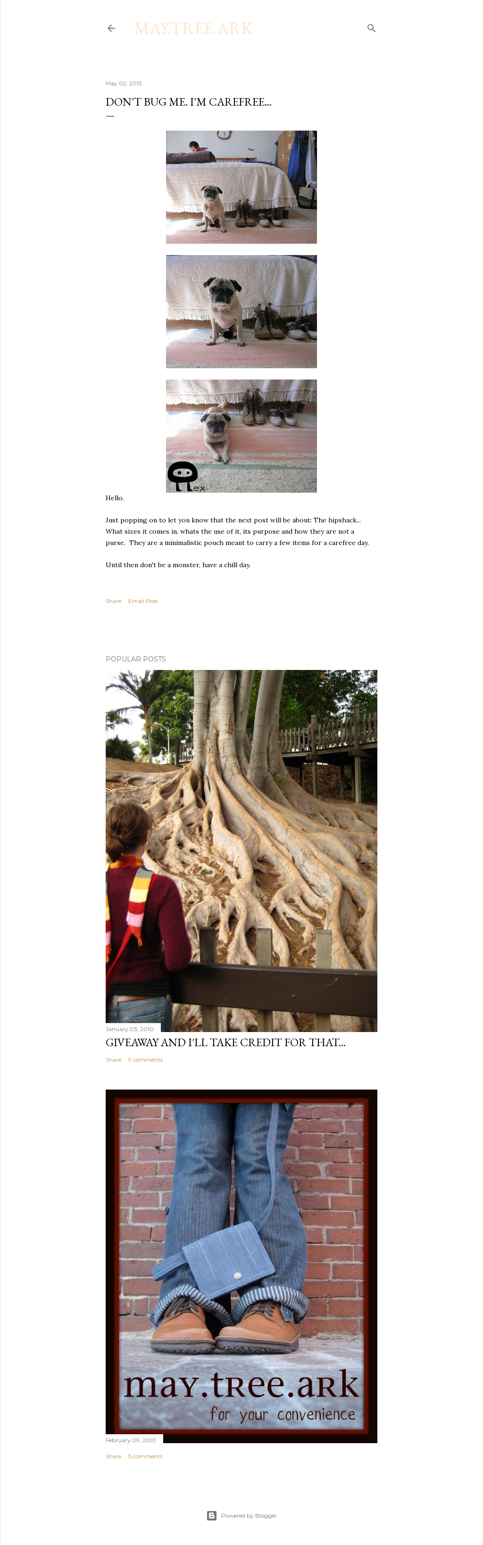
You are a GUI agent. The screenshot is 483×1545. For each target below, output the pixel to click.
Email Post (143, 600)
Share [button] (113, 600)
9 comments (145, 1059)
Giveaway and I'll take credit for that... (226, 1042)
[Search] (371, 26)
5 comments (145, 1456)
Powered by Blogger (241, 1515)
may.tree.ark (193, 28)
